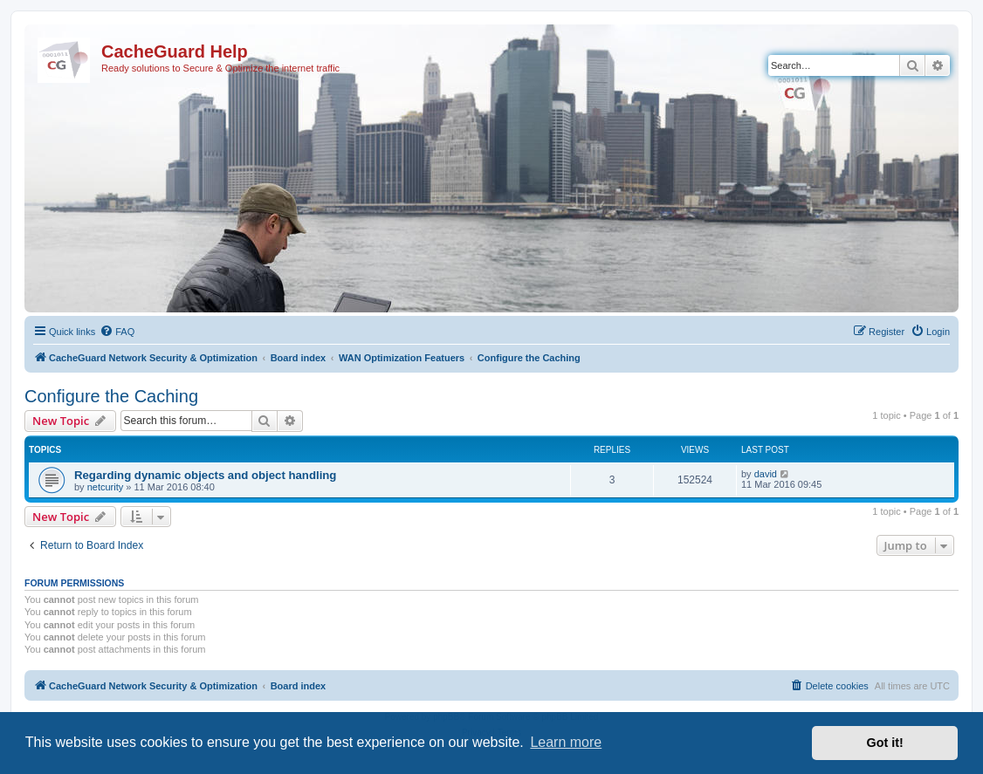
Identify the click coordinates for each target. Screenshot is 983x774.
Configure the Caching (111, 396)
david (765, 474)
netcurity (105, 487)
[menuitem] (117, 331)
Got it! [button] (885, 743)
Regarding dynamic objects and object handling (205, 475)
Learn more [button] (565, 742)
